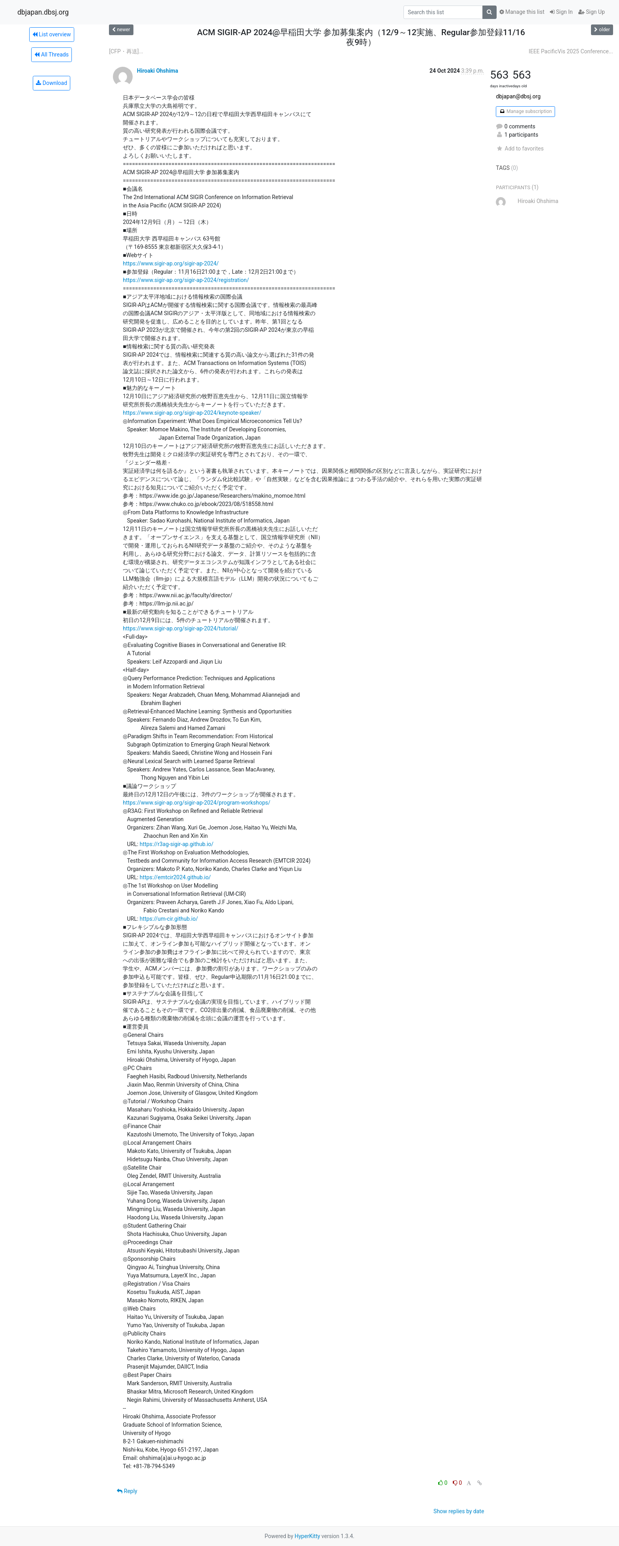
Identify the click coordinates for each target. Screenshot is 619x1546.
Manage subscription (525, 111)
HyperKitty (307, 1536)
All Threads (51, 54)
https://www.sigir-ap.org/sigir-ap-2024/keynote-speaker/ (192, 413)
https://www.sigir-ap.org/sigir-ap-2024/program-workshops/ (196, 802)
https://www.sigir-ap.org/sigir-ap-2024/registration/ (186, 280)
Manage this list (521, 12)
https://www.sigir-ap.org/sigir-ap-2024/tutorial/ (180, 628)
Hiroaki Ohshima (157, 71)
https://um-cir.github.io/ (169, 919)
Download (51, 83)
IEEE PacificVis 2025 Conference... (571, 51)
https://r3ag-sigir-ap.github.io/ (177, 844)
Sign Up (591, 12)
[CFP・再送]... (126, 51)
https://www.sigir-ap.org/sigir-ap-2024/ (171, 263)
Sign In (561, 12)
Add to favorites (520, 148)
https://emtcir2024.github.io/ (175, 877)
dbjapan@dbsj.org (518, 96)
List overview (51, 34)
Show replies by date (458, 1511)
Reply (127, 1491)
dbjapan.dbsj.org (43, 12)
